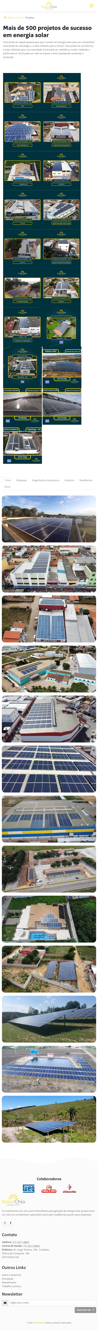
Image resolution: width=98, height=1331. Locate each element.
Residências (86, 480)
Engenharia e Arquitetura (45, 480)
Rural (7, 487)
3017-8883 (23, 1242)
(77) (14, 1242)
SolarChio (39, 1323)
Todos (8, 480)
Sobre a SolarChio (11, 1275)
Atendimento (9, 1282)
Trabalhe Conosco (11, 1286)
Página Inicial (13, 18)
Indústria (69, 480)
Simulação (7, 1279)
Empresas (21, 480)
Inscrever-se (85, 1309)
